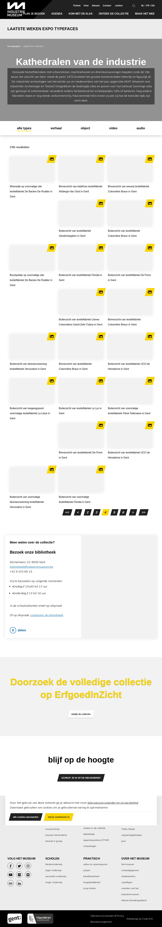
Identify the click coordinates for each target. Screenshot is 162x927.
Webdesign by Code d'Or (139, 918)
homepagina (13, 46)
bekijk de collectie (81, 714)
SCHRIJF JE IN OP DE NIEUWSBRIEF (81, 777)
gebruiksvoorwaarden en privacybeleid (112, 803)
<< (67, 512)
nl (142, 5)
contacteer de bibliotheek (46, 615)
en (153, 5)
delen (18, 630)
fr (147, 5)
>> (143, 512)
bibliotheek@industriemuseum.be (31, 567)
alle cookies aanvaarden (26, 817)
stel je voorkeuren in (59, 817)
